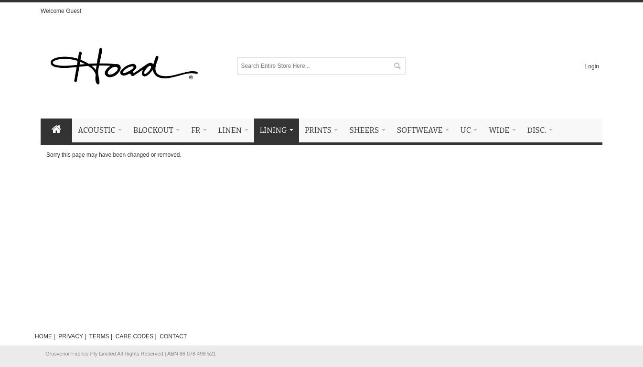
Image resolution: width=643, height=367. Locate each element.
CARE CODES (134, 336)
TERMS (99, 336)
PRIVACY (70, 336)
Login (592, 66)
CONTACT (173, 336)
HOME (43, 336)
